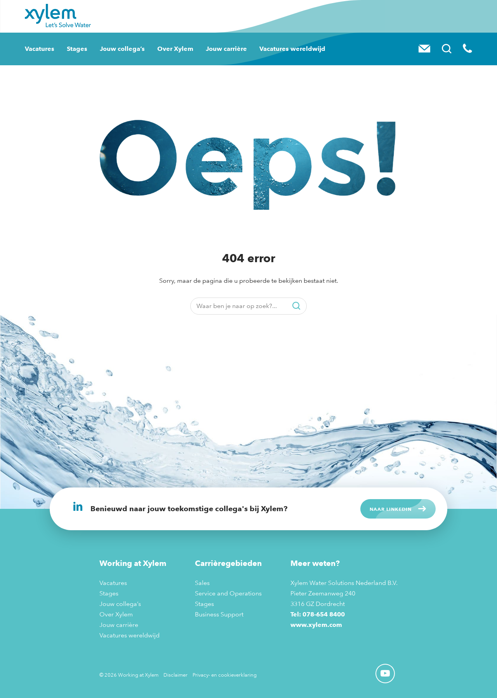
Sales (202, 583)
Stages (77, 48)
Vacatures (39, 48)
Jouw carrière (226, 48)
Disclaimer (175, 675)
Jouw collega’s (122, 48)
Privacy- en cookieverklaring (225, 675)
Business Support (219, 614)
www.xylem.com (316, 624)
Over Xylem (175, 48)
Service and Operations (228, 593)
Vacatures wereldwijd (292, 48)
